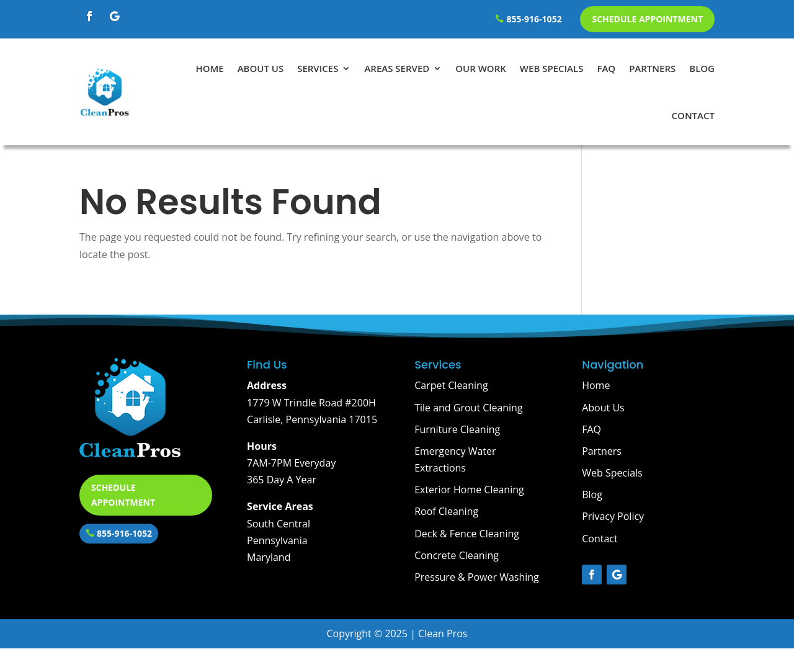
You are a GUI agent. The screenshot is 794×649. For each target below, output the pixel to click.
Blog (702, 68)
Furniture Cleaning (457, 429)
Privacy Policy (613, 516)
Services (317, 68)
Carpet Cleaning (451, 385)
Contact (693, 115)
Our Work (480, 68)
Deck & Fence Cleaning (466, 533)
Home (209, 68)
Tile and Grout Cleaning (468, 407)
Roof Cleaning (446, 511)
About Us (261, 68)
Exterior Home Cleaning (469, 489)
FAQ (606, 68)
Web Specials (552, 68)
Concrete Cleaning (456, 555)
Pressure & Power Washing (476, 577)
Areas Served (396, 68)
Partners (652, 68)
